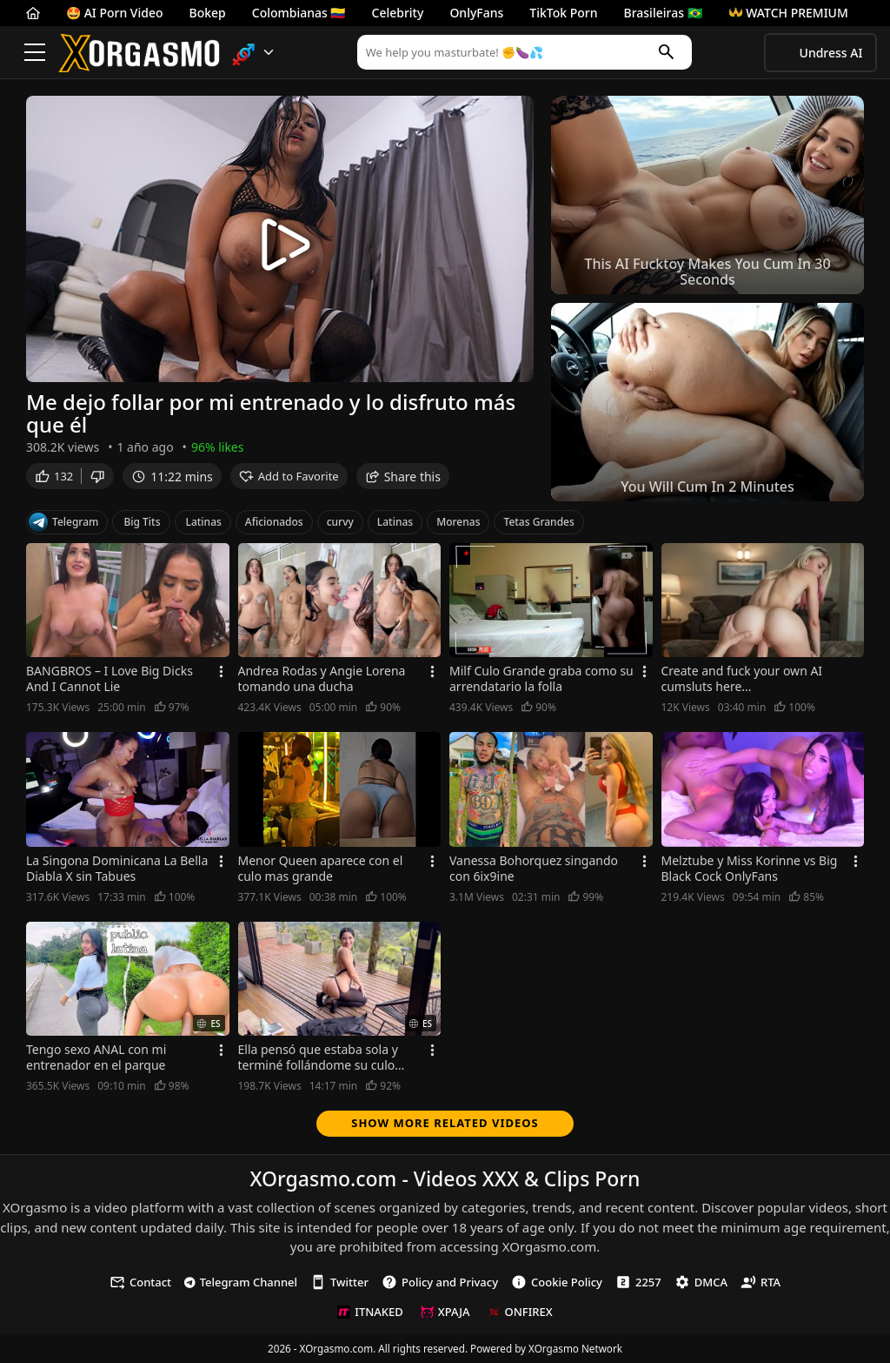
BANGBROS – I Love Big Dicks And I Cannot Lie (109, 679)
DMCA (700, 1282)
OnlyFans (476, 12)
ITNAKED (369, 1311)
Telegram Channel (240, 1282)
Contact (140, 1282)
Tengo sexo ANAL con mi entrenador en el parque (96, 1057)
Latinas (204, 521)
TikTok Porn (563, 12)
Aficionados (274, 521)
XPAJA (445, 1311)
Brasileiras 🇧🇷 (663, 12)
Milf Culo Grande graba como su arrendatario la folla (541, 679)
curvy (340, 521)
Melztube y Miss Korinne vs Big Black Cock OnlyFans (749, 868)
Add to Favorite (289, 479)
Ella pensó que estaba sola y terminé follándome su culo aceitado (318, 1057)
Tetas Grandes (538, 521)
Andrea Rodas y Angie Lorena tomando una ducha (322, 679)
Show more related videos (445, 1123)
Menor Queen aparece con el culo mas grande (320, 868)
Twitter (339, 1282)
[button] (253, 53)
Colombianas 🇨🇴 (299, 12)
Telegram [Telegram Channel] (63, 522)
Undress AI (831, 52)
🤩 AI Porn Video (114, 12)
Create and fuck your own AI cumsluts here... (742, 679)
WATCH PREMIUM (788, 12)
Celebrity (398, 12)
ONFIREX (520, 1311)
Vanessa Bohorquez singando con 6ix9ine (533, 868)
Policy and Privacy (440, 1282)
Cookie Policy (556, 1282)
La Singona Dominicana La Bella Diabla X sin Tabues (117, 868)
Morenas (458, 521)
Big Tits (141, 521)
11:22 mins (171, 479)
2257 (638, 1282)
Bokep (207, 12)
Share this (403, 479)
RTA (760, 1282)
